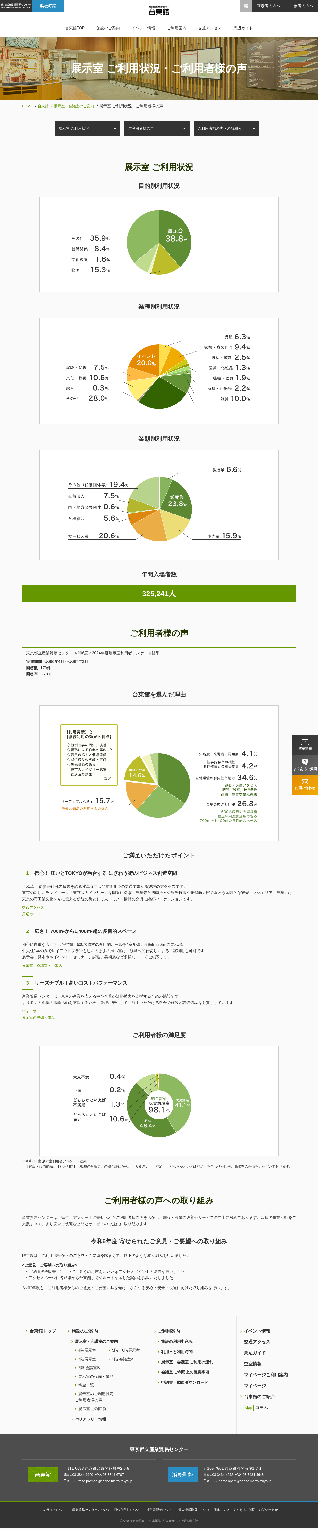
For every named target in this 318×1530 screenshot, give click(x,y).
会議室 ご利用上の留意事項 (185, 1372)
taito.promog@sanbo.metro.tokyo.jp (110, 1483)
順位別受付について (126, 1511)
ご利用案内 (176, 28)
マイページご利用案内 (266, 1374)
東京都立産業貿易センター (159, 1450)
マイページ (255, 1385)
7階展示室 (87, 1359)
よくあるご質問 (250, 1511)
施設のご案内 (108, 28)
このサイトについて (47, 1511)
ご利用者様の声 (142, 128)
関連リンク (226, 1511)
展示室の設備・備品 (39, 1018)
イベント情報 (143, 28)
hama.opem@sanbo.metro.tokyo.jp (249, 1483)
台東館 (45, 106)
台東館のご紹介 (259, 1396)
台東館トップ (43, 1331)
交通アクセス (210, 28)
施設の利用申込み (177, 1341)
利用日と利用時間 (177, 1352)
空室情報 (252, 1363)
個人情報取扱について (197, 1511)
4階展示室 (87, 1350)
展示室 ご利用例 (92, 1409)
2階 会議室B (89, 1368)
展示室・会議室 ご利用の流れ (187, 1362)
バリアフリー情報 (90, 1419)
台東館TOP (75, 28)
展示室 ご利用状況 (75, 128)
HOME (28, 106)
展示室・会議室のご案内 (77, 106)
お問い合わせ (276, 1511)
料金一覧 (30, 1011)
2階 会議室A (123, 1359)
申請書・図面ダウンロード (184, 1382)
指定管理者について (160, 1511)
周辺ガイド (243, 28)
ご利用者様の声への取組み (221, 128)
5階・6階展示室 (126, 1350)
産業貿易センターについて (86, 1511)
